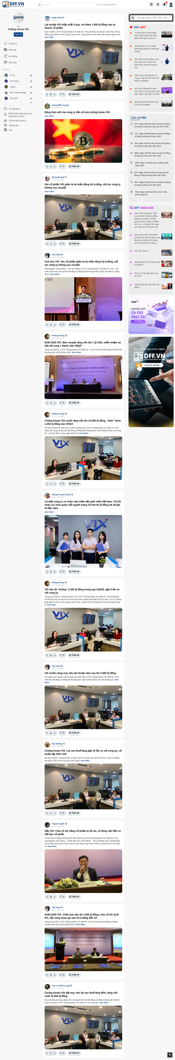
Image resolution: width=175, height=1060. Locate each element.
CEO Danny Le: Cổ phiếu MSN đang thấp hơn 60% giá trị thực (146, 49)
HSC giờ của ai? (141, 251)
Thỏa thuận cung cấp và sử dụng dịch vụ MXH (20, 114)
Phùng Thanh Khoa (61, 494)
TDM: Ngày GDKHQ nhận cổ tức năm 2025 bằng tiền (151, 193)
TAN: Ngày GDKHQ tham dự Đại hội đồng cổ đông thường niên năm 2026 (152, 144)
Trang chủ (12, 43)
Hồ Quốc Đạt (58, 177)
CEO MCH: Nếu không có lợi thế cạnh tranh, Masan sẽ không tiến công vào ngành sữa (146, 63)
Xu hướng (13, 56)
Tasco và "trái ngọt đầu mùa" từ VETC (146, 274)
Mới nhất (12, 50)
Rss (10, 130)
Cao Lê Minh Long (60, 985)
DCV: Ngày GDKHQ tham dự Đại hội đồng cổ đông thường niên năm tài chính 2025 (152, 125)
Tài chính (14, 98)
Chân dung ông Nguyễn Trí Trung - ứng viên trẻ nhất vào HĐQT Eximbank (146, 78)
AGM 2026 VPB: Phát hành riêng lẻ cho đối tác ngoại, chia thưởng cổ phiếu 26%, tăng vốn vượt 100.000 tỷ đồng (147, 239)
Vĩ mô (12, 75)
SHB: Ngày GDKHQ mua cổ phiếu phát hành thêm (151, 164)
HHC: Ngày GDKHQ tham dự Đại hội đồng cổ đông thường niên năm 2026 (152, 183)
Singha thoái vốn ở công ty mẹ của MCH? (147, 263)
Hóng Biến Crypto (60, 105)
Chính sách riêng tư (17, 121)
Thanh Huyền (58, 824)
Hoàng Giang (58, 335)
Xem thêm (49, 37)
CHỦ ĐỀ (6, 70)
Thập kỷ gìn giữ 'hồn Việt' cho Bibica (146, 285)
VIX (90, 350)
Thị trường (14, 81)
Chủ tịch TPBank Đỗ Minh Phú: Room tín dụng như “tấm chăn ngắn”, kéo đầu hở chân (147, 91)
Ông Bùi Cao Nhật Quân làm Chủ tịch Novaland (146, 103)
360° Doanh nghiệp (18, 92)
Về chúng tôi (14, 109)
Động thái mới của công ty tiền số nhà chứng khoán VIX (77, 112)
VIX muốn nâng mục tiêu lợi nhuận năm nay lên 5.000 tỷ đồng (80, 673)
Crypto (12, 87)
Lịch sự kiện (139, 117)
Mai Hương (57, 744)
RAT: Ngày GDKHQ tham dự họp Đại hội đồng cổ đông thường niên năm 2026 (151, 173)
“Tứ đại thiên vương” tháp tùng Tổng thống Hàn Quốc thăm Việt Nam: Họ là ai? (145, 35)
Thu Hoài (56, 254)
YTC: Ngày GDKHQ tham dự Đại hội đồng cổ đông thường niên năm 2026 (152, 135)
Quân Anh (56, 17)
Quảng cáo (13, 125)
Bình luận (13, 62)
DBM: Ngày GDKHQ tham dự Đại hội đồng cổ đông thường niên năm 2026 (152, 154)
